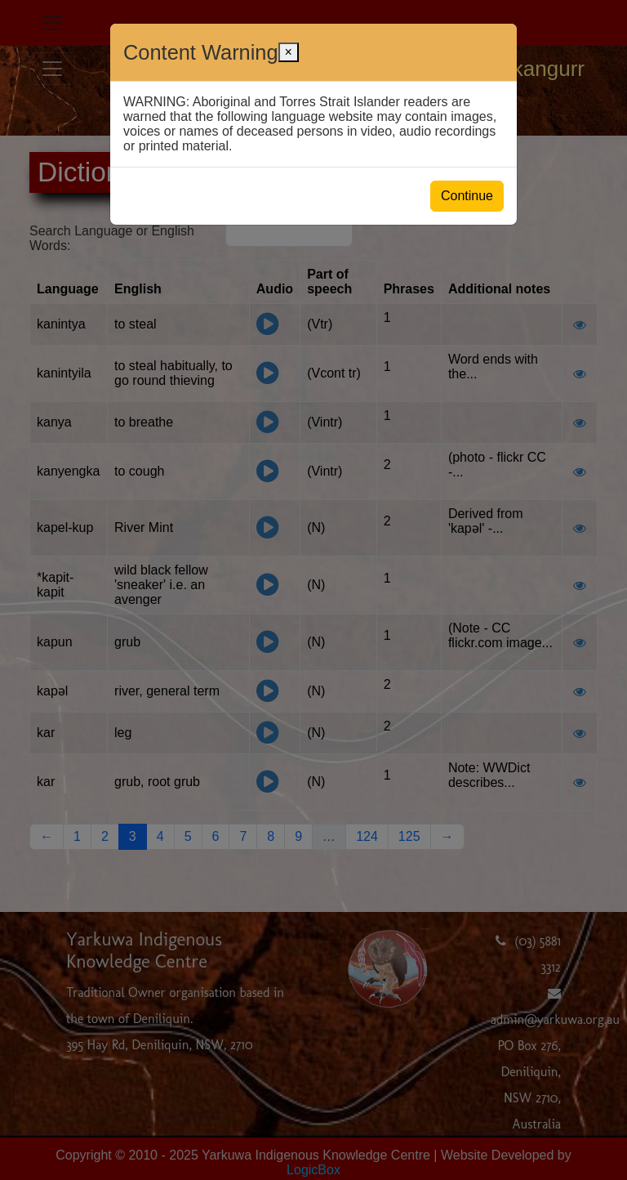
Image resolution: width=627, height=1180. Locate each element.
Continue (467, 196)
